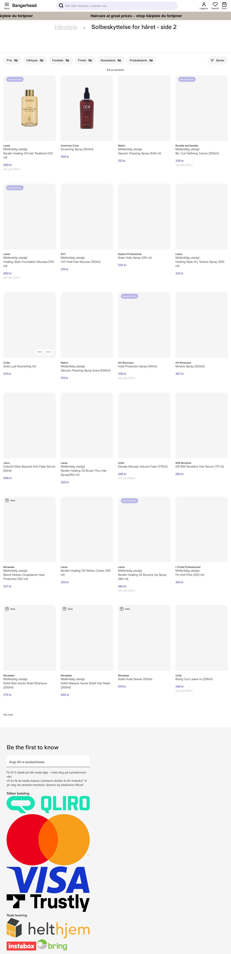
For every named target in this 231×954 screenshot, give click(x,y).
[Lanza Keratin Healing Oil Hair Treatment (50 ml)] (29, 108)
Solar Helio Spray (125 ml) (135, 257)
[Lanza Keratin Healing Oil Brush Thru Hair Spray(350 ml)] (87, 425)
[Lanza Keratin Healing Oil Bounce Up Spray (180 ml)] (144, 529)
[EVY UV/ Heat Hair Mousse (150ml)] (87, 216)
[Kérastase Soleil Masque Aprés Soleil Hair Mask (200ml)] (87, 638)
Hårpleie (65, 27)
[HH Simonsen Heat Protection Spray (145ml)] (144, 325)
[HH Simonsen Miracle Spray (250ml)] (201, 325)
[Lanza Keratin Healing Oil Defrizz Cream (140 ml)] (87, 529)
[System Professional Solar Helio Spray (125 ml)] (144, 216)
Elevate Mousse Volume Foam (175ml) (143, 466)
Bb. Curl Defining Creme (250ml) (197, 153)
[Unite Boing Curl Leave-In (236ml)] (201, 638)
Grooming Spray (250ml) (77, 149)
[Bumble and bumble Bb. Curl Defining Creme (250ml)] (201, 108)
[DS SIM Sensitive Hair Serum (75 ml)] (201, 425)
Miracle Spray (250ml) (190, 366)
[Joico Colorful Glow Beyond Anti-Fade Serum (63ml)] (29, 425)
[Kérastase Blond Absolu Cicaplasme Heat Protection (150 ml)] (29, 529)
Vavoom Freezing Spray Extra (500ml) (85, 370)
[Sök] (117, 6)
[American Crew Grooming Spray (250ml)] (87, 108)
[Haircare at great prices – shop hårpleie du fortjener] (115, 16)
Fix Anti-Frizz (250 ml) (189, 574)
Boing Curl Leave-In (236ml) (194, 679)
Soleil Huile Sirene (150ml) (135, 679)
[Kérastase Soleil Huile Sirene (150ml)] (144, 638)
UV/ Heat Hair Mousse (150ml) (80, 261)
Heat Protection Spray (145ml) (137, 366)
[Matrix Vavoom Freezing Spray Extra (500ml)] (87, 325)
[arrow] (88, 758)
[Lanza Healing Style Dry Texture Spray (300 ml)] (201, 216)
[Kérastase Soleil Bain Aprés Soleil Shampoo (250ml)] (29, 638)
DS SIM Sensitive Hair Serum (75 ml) (199, 466)
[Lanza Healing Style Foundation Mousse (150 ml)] (29, 216)
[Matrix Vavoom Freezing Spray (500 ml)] (144, 108)
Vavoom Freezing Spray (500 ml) (139, 153)
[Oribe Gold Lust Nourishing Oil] (29, 325)
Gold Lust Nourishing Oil (19, 366)
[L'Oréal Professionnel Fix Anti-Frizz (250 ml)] (201, 529)
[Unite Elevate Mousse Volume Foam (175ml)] (144, 425)
